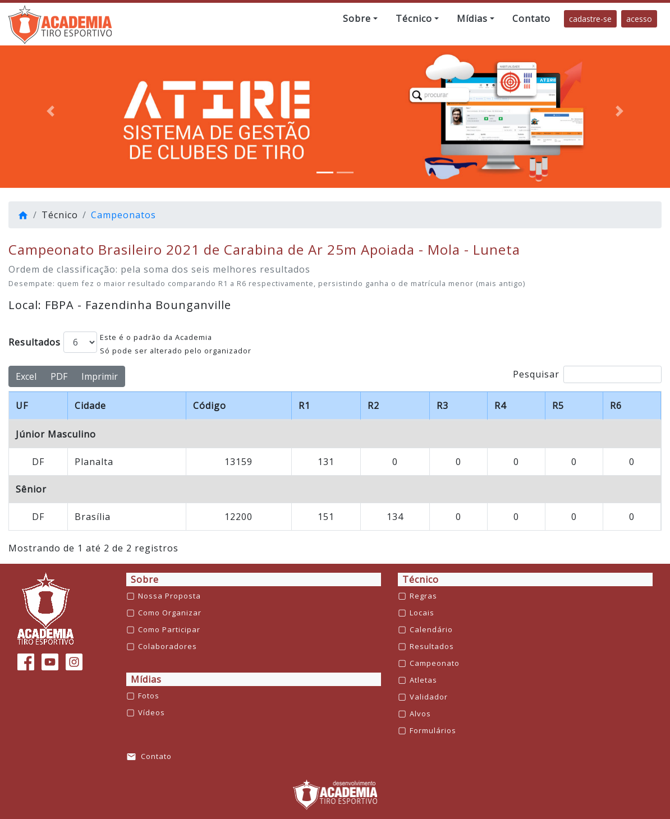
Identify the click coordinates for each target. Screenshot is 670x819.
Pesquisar (587, 374)
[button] (360, 18)
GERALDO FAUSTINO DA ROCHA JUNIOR (288, 516)
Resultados (34, 342)
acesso (639, 18)
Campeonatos (123, 215)
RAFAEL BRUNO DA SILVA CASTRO (275, 461)
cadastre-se (590, 18)
